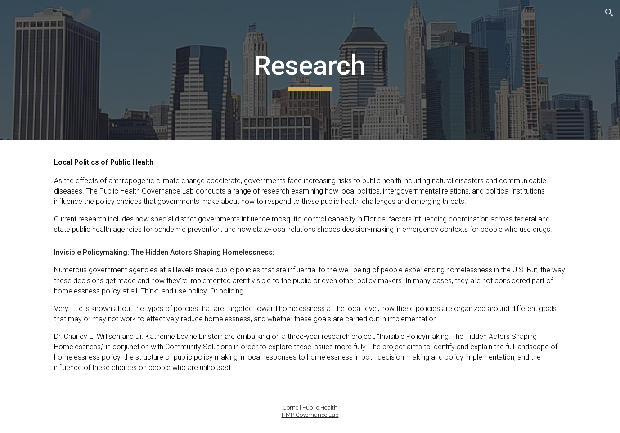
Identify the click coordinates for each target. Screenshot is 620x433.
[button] (609, 12)
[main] (310, 70)
